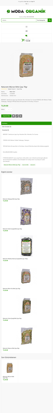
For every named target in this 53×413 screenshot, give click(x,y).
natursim (32, 164)
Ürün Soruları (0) (6, 126)
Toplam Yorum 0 (11, 89)
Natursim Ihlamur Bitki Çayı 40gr (11, 348)
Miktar (3, 109)
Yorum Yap (19, 89)
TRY (27, 3)
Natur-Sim (12, 91)
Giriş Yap (26, 1)
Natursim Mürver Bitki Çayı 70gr (12, 164)
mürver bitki (25, 164)
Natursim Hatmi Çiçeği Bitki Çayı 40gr (12, 229)
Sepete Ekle (6, 116)
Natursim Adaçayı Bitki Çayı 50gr (11, 199)
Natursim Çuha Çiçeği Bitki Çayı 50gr (12, 318)
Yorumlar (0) (5, 130)
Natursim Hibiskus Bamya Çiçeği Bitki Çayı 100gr (15, 258)
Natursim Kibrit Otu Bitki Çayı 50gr (11, 288)
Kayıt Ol (33, 1)
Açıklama (4, 123)
